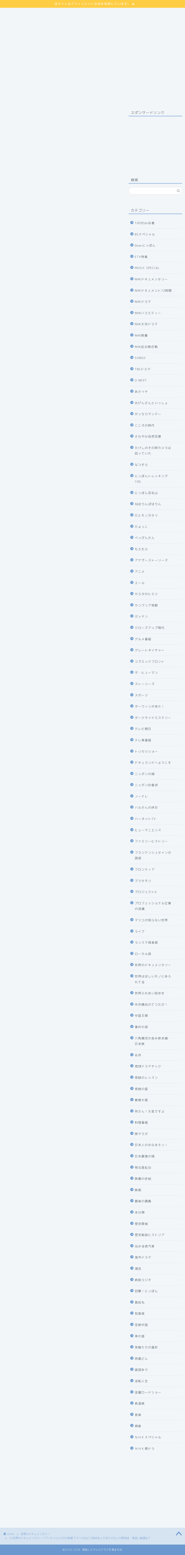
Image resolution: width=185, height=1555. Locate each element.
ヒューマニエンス (148, 830)
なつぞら (141, 465)
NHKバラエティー (148, 313)
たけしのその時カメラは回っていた (153, 451)
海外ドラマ (143, 1257)
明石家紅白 (143, 1167)
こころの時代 (145, 425)
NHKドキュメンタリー (151, 279)
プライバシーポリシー (23, 15)
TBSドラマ (143, 369)
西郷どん (141, 1358)
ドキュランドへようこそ (153, 762)
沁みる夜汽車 (145, 1246)
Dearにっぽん (145, 245)
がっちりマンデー (148, 414)
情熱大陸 (141, 1100)
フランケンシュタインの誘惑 (153, 855)
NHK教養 (141, 335)
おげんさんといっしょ (151, 403)
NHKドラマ (143, 301)
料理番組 (141, 1122)
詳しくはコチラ (61, 337)
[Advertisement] (155, 142)
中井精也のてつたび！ (151, 1004)
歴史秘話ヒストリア (150, 1235)
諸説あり (141, 1370)
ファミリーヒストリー (151, 841)
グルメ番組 (143, 639)
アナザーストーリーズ (151, 560)
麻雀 (138, 1426)
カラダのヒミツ (146, 594)
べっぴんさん (145, 538)
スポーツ (141, 695)
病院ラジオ (143, 1280)
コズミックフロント (150, 661)
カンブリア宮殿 (146, 605)
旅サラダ (141, 1134)
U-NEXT (141, 380)
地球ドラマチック (148, 1066)
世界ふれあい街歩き (150, 993)
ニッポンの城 (145, 774)
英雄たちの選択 (146, 1347)
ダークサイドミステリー (153, 718)
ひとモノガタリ (146, 515)
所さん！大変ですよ (150, 1111)
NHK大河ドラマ (146, 324)
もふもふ (141, 549)
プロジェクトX (146, 892)
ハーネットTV (145, 819)
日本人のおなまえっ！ (151, 1145)
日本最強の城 (145, 1156)
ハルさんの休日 (146, 807)
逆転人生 (141, 1381)
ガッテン (141, 616)
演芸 (138, 1268)
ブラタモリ (143, 881)
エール (140, 583)
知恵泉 (140, 1313)
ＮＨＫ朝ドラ (145, 1448)
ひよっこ (141, 526)
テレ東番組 (143, 740)
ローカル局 (143, 954)
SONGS (140, 358)
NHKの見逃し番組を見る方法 (61, 1015)
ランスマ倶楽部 (146, 942)
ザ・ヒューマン (146, 672)
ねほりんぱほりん (148, 504)
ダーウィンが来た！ (150, 706)
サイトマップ (15, 10)
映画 (138, 1190)
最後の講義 (143, 1201)
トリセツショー (146, 751)
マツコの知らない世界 (151, 920)
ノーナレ (141, 796)
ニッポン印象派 (146, 785)
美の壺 (140, 1336)
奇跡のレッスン (146, 1077)
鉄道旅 (140, 1403)
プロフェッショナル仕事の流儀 (153, 906)
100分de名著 (145, 223)
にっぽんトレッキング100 (151, 479)
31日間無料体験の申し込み (61, 1288)
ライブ (140, 931)
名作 (138, 1055)
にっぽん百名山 (146, 493)
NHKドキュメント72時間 (153, 290)
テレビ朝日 (143, 729)
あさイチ (141, 391)
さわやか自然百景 (148, 436)
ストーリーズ (145, 684)
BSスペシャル (145, 234)
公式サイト (92, 744)
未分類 (140, 1212)
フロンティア (145, 869)
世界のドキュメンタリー (17, 115)
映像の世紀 (143, 1178)
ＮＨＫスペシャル (148, 1437)
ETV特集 (141, 257)
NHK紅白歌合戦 (146, 347)
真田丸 (140, 1302)
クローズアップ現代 (150, 628)
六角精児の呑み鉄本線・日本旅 (153, 1041)
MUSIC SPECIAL (147, 268)
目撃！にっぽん (146, 1291)
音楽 (138, 1415)
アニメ (140, 571)
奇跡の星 (141, 1089)
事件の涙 (141, 1027)
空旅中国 (141, 1325)
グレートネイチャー (150, 650)
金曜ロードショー (148, 1392)
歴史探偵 (141, 1224)
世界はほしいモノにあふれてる (153, 979)
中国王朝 (141, 1015)
